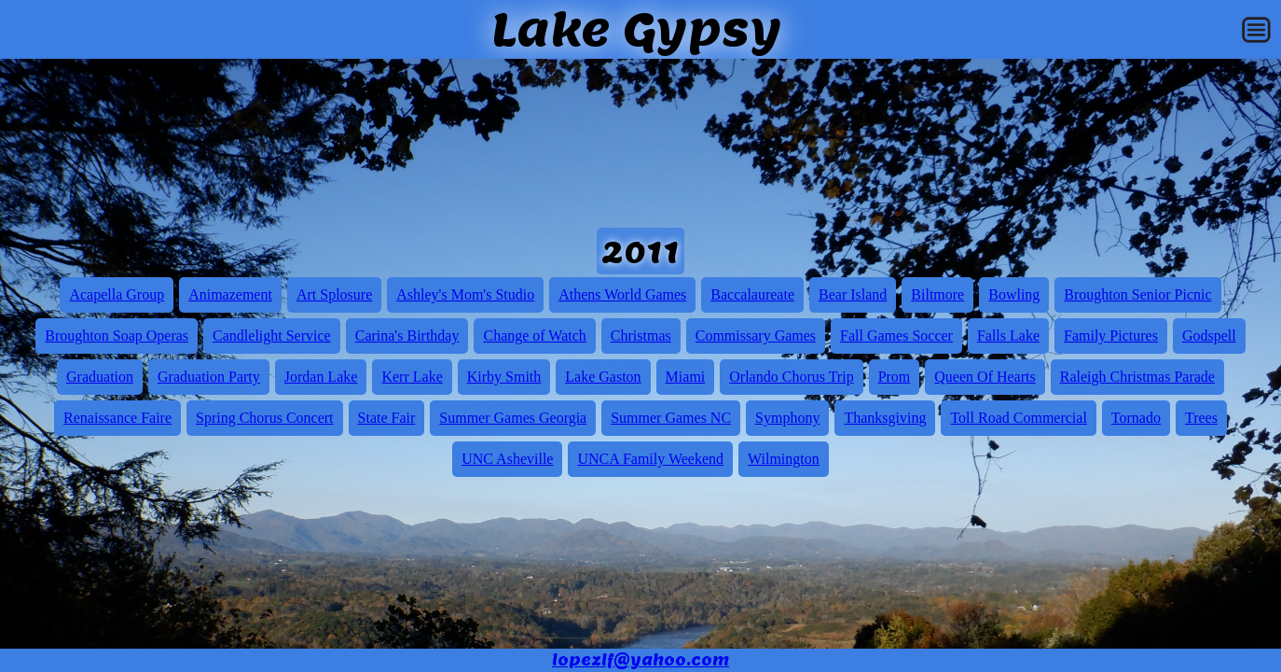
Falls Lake (1008, 335)
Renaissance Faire (117, 418)
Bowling (1014, 294)
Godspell (1209, 335)
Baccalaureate (752, 294)
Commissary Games (756, 335)
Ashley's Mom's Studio (465, 294)
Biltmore (937, 294)
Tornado (1136, 418)
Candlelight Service (272, 335)
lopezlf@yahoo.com (640, 660)
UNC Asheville (507, 459)
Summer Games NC (671, 418)
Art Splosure (334, 294)
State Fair (387, 418)
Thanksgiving (885, 418)
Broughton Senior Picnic (1137, 294)
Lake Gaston (602, 377)
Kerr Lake (411, 377)
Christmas (641, 335)
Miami (686, 377)
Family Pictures (1111, 335)
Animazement (230, 294)
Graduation (99, 377)
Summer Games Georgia (512, 418)
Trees (1201, 418)
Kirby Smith (504, 377)
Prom (894, 377)
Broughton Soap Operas (116, 335)
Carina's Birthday (407, 335)
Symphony (787, 418)
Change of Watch (534, 335)
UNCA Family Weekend (650, 459)
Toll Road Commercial (1018, 418)
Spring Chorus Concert (265, 418)
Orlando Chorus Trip (791, 377)
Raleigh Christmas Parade (1137, 377)
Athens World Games (622, 294)
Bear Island (853, 294)
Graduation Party (209, 377)
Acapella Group (116, 294)
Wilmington (784, 459)
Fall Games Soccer (896, 335)
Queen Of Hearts (984, 377)
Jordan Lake (321, 377)
